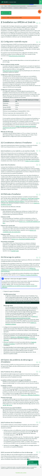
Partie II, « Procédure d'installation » (29, 275)
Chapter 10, (32, 161)
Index (5, 6)
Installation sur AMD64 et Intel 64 (20, 7)
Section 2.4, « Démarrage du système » (30, 198)
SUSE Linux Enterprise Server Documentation (17, 6)
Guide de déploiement (31, 6)
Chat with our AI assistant (33, 465)
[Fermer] (40, 467)
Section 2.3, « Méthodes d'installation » (20, 337)
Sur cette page (6, 12)
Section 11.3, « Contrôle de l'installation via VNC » (23, 239)
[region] (21, 470)
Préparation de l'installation (6, 7)
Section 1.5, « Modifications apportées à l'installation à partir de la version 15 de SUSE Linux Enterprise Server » (20, 269)
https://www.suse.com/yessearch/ (17, 55)
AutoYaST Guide (15, 251)
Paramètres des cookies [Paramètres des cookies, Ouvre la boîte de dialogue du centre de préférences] (21, 472)
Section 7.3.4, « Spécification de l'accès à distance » (13, 201)
